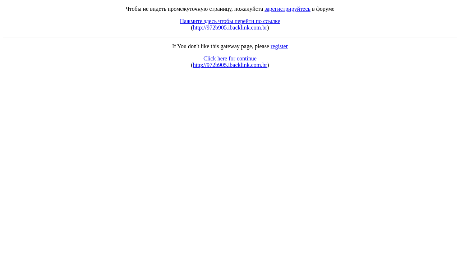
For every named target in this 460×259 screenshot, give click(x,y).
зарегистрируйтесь (287, 9)
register (279, 46)
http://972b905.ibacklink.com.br (230, 27)
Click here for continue (230, 58)
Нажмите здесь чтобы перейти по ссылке (230, 21)
